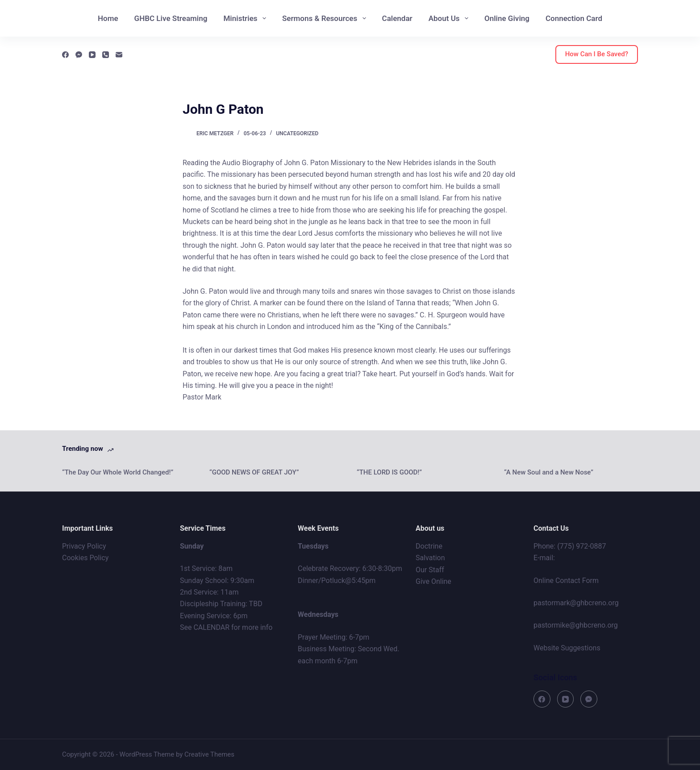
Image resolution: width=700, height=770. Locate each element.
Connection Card (574, 18)
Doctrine (429, 546)
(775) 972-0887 (581, 546)
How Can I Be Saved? (596, 54)
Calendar (397, 18)
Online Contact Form (566, 580)
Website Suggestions (566, 648)
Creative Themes (209, 754)
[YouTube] (92, 54)
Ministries (246, 18)
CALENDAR (211, 627)
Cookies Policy (85, 558)
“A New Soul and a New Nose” (548, 472)
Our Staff (430, 570)
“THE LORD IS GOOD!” (389, 472)
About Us (450, 18)
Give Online (433, 581)
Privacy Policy (84, 546)
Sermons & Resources (326, 18)
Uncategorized (297, 133)
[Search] (682, 18)
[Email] (119, 54)
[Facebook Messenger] (78, 54)
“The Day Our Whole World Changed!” (117, 472)
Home (108, 18)
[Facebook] (65, 54)
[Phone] (105, 54)
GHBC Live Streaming (171, 18)
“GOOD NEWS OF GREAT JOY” (254, 472)
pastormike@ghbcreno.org (575, 625)
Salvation (430, 558)
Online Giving (506, 18)
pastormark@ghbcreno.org (576, 603)
